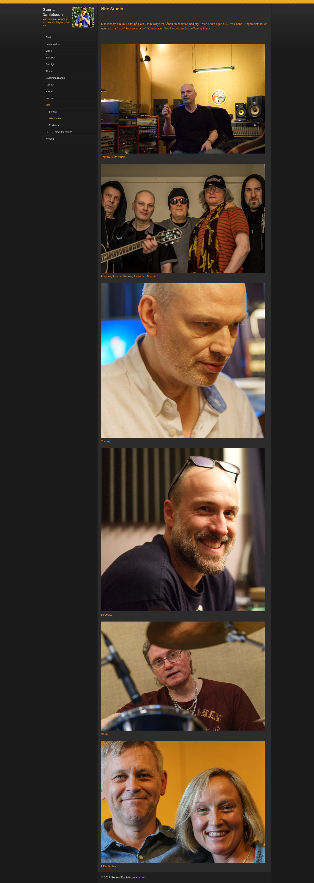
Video (49, 51)
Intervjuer (51, 98)
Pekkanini (54, 125)
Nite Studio (55, 118)
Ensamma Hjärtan (55, 78)
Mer (48, 105)
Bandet (52, 111)
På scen (50, 84)
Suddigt (50, 64)
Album (49, 71)
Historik (50, 91)
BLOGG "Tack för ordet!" (59, 132)
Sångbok (50, 57)
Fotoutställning (53, 44)
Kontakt (50, 138)
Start (48, 37)
